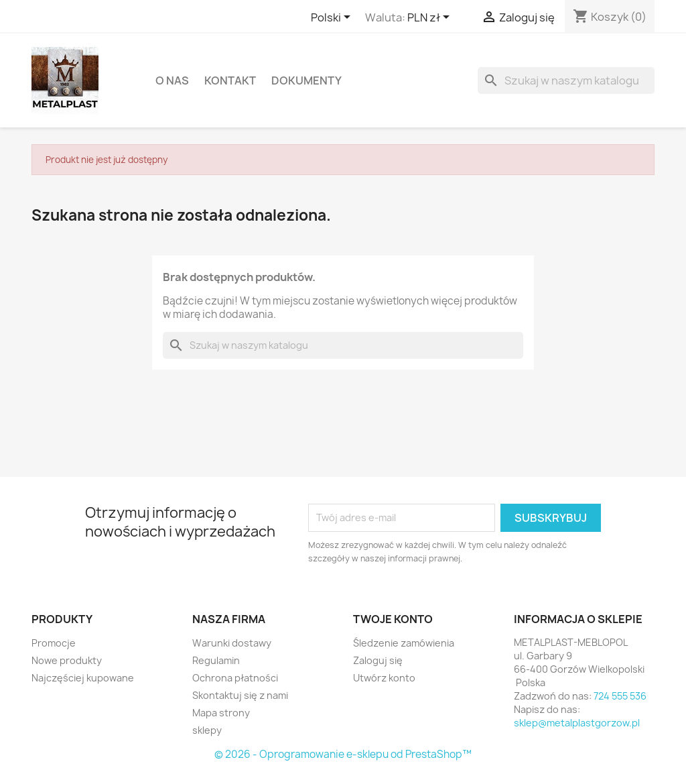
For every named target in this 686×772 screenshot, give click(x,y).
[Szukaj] (566, 80)
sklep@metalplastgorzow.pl (577, 722)
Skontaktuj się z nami (240, 695)
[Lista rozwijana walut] (430, 18)
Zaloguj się (378, 660)
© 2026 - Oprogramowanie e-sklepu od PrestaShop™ (343, 754)
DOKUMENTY (306, 80)
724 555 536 (620, 696)
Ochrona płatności (235, 677)
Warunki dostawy (231, 643)
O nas (172, 80)
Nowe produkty (66, 660)
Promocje (53, 643)
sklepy (207, 730)
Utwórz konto (384, 677)
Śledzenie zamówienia (403, 643)
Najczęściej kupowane (82, 677)
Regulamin (216, 660)
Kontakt (230, 80)
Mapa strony (221, 712)
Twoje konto (393, 619)
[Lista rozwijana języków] (333, 18)
